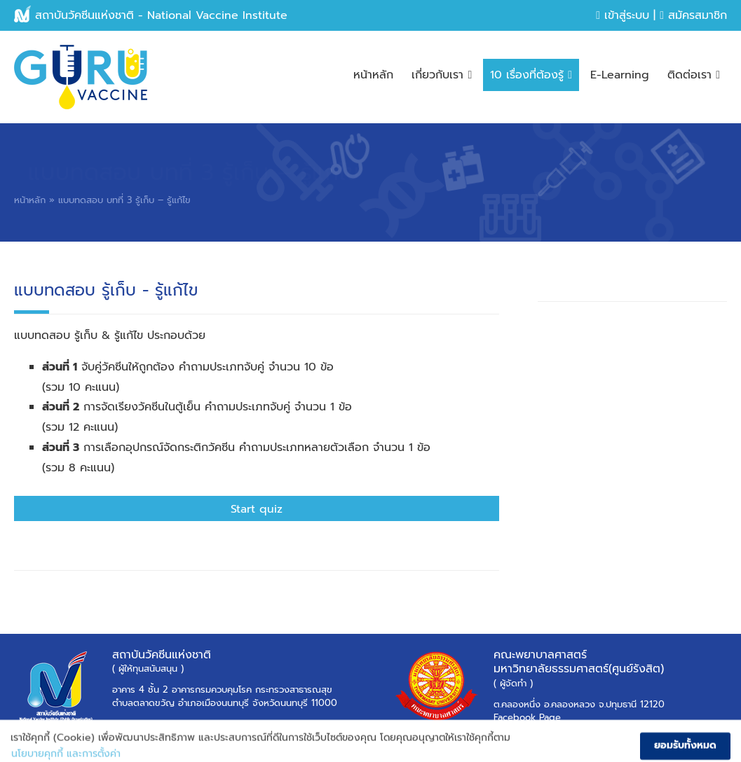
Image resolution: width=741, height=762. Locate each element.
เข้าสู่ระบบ (622, 15)
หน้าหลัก (373, 75)
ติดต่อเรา (693, 75)
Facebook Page (527, 717)
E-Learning (619, 75)
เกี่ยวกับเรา (442, 75)
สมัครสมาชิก (693, 15)
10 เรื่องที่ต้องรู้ (531, 75)
